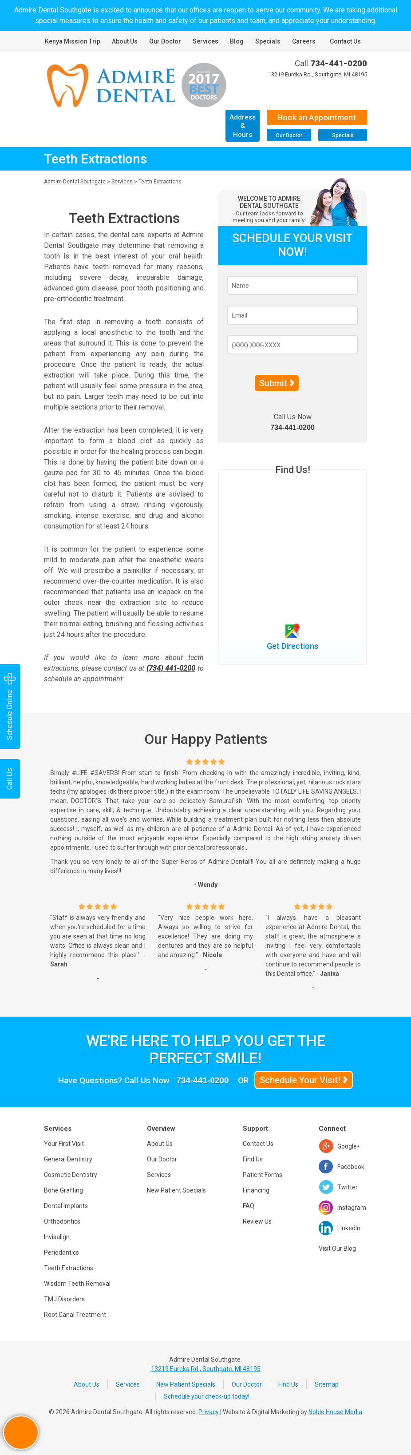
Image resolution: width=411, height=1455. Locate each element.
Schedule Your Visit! (300, 1080)
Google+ (348, 1146)
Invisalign (57, 1236)
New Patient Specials (176, 1190)
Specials (268, 41)
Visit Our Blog (337, 1248)
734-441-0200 (338, 63)
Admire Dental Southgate (75, 182)
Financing (256, 1190)
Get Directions (292, 646)
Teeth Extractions (68, 1268)
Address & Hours (242, 126)
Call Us (9, 779)
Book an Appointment (317, 117)
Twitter (347, 1187)
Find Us (253, 1159)
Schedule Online (10, 706)
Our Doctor (165, 41)
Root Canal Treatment (75, 1314)
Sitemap (327, 1384)
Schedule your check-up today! (206, 1396)
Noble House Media (335, 1411)
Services (205, 41)
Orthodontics (62, 1221)
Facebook (350, 1166)
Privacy (208, 1411)
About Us (125, 41)
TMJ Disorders (64, 1299)
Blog (237, 41)
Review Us (257, 1221)
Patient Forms (262, 1174)
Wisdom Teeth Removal (77, 1283)
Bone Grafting (63, 1190)
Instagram (351, 1207)
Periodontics (61, 1252)
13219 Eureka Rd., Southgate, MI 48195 (317, 74)
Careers (304, 41)
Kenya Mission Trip (72, 41)
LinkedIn (348, 1228)
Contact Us (345, 41)
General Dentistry (68, 1159)
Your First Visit (64, 1143)
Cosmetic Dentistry (70, 1174)
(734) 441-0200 (170, 668)
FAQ (248, 1205)
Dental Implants (66, 1205)
